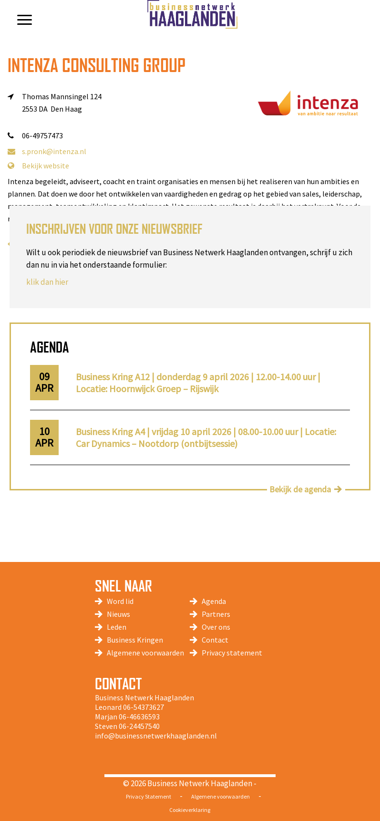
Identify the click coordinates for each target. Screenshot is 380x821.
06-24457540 (139, 726)
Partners (216, 614)
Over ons (216, 627)
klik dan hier (47, 282)
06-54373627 (143, 707)
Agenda (214, 601)
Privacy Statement (148, 796)
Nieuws (118, 614)
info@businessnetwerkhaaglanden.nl (156, 735)
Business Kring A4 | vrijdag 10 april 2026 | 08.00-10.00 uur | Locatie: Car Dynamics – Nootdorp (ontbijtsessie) (206, 437)
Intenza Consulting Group (96, 65)
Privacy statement (232, 652)
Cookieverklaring (189, 809)
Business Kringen (135, 639)
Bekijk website (38, 165)
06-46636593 (139, 716)
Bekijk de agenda (300, 489)
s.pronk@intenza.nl (47, 151)
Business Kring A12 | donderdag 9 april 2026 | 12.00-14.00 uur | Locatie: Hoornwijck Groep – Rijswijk (198, 383)
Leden (116, 627)
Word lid (120, 601)
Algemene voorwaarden (145, 652)
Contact (215, 639)
